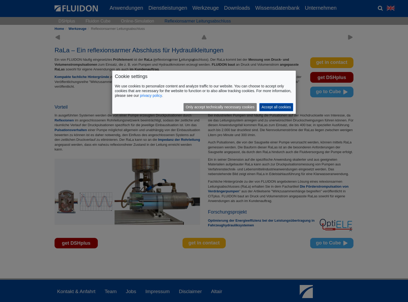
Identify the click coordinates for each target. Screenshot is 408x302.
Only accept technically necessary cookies (220, 107)
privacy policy (151, 95)
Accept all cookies (276, 107)
